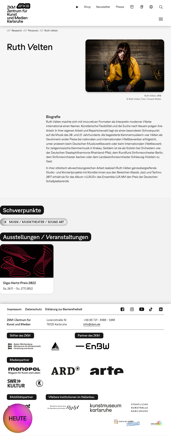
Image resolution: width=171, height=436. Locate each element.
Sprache (151, 7)
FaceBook (122, 309)
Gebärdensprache (141, 7)
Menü (160, 19)
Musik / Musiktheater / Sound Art (36, 222)
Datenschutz (33, 309)
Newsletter (103, 7)
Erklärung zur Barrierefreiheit (63, 309)
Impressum (14, 309)
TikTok (151, 309)
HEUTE (18, 418)
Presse (120, 7)
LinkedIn (160, 309)
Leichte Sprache (132, 7)
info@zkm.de (91, 324)
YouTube (141, 309)
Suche (160, 7)
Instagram (132, 309)
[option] (28, 269)
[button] (125, 65)
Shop (87, 7)
